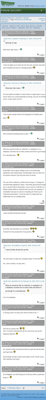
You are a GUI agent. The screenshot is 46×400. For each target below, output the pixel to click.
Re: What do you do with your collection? (15, 32)
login (36, 6)
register (42, 6)
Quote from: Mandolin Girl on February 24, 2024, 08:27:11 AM (24, 281)
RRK (34, 242)
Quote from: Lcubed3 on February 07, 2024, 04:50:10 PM (22, 39)
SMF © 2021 (36, 394)
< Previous (11, 388)
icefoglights (5, 278)
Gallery (15, 10)
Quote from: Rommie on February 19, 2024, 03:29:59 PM (22, 83)
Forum (5, 10)
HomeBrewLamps (8, 167)
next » (43, 20)
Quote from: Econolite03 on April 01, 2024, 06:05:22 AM (22, 245)
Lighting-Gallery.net (7, 18)
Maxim (4, 225)
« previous (41, 19)
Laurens (4, 79)
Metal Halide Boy (7, 61)
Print (43, 388)
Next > (18, 388)
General (18, 18)
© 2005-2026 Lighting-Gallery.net (12, 394)
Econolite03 (6, 209)
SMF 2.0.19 (27, 394)
